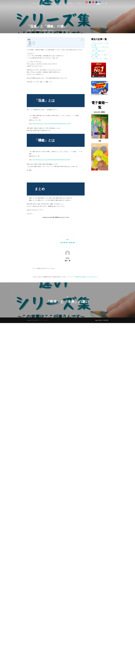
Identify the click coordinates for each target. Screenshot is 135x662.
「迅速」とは (31, 42)
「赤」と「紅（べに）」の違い (99, 58)
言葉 (61, 242)
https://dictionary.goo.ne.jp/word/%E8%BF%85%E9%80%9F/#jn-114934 (52, 123)
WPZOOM (105, 320)
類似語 (70, 242)
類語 (74, 242)
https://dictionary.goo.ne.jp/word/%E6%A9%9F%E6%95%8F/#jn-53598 (51, 159)
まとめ (29, 45)
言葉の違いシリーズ (53, 30)
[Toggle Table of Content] (81, 39)
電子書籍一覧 (57, 3)
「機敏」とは (31, 43)
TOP (34, 3)
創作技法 (71, 3)
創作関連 (44, 30)
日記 (64, 3)
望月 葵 (30, 30)
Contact (78, 3)
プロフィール (48, 3)
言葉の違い (65, 242)
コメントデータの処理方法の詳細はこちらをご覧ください (82, 276)
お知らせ (39, 3)
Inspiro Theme (98, 320)
